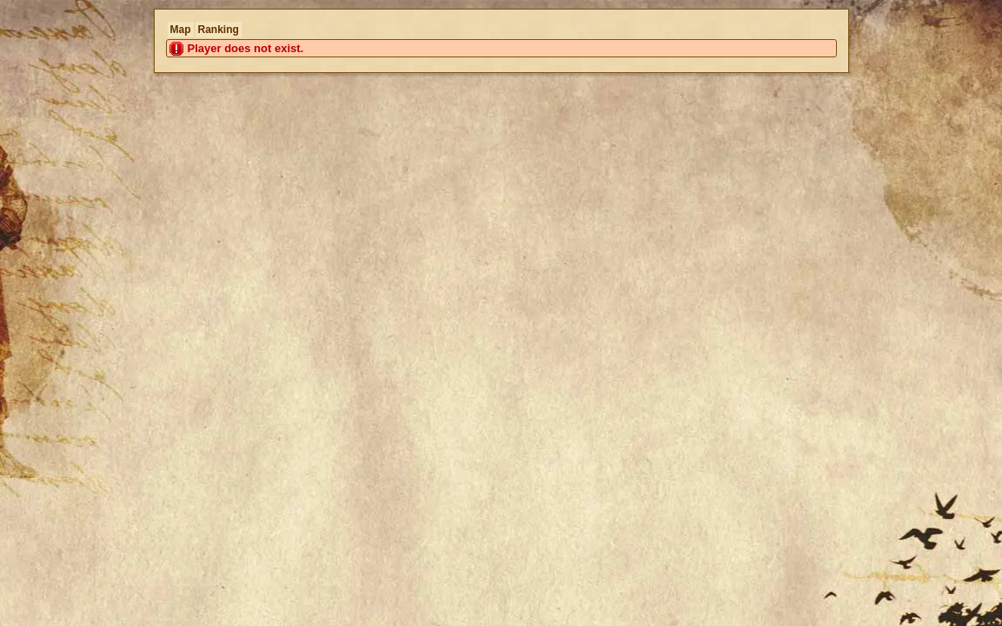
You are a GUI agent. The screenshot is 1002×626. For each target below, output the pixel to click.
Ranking (218, 29)
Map (180, 29)
